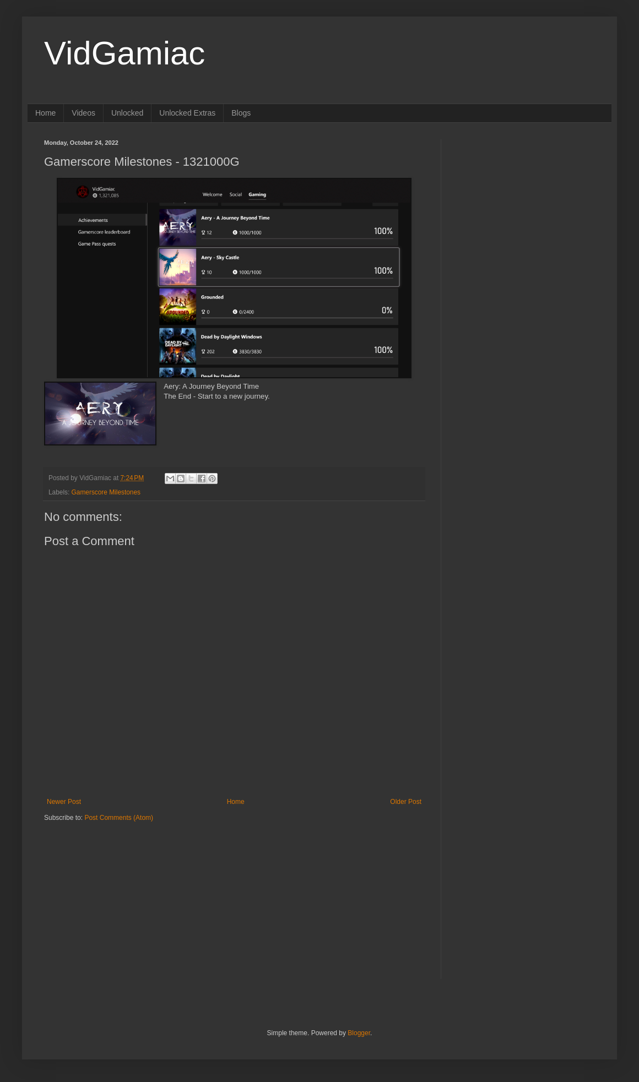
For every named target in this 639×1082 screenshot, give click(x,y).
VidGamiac (124, 53)
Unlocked (127, 112)
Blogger (359, 1033)
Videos (83, 112)
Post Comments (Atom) (118, 818)
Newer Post (64, 802)
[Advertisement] (113, 891)
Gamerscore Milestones (106, 492)
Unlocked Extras (187, 112)
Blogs (241, 112)
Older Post (405, 802)
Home (45, 112)
